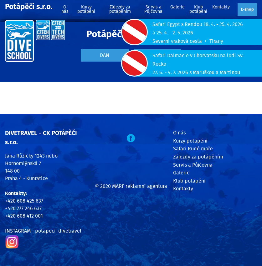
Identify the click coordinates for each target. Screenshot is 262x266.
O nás (65, 9)
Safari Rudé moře (193, 148)
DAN (104, 55)
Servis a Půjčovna (153, 9)
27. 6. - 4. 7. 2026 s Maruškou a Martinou (196, 72)
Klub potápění (198, 9)
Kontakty (221, 7)
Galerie (177, 7)
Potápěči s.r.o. (29, 7)
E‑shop (247, 10)
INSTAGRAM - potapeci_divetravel (43, 230)
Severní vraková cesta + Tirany (187, 41)
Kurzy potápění (86, 9)
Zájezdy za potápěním (120, 9)
